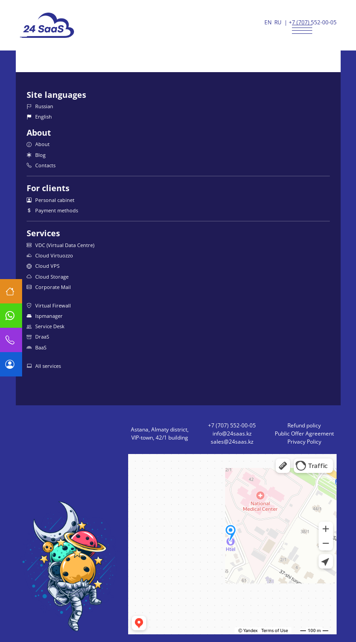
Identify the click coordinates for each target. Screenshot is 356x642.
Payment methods (52, 210)
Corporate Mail (49, 287)
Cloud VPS (43, 265)
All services (44, 365)
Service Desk (46, 326)
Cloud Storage (48, 276)
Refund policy (304, 425)
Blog (36, 154)
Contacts (41, 165)
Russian (40, 106)
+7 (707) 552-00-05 (313, 22)
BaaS (36, 347)
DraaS (38, 336)
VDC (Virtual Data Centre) (60, 245)
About (38, 144)
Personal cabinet (50, 200)
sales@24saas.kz (232, 441)
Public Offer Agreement (304, 433)
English (39, 116)
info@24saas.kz (232, 433)
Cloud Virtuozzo (50, 255)
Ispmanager (45, 315)
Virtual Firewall (49, 305)
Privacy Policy (304, 441)
